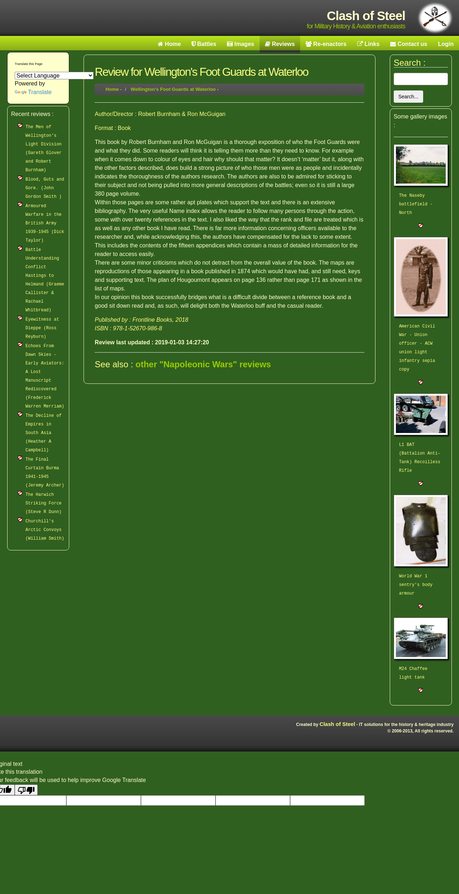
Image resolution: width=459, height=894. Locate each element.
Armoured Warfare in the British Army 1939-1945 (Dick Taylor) (44, 223)
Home (112, 89)
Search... (408, 96)
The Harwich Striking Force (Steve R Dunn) (43, 503)
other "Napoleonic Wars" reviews (203, 364)
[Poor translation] (26, 789)
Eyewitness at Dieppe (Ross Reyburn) (42, 328)
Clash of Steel (337, 724)
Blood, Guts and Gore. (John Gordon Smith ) (44, 188)
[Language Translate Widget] (54, 75)
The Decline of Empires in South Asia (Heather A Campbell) (43, 433)
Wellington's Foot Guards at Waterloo (173, 89)
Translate (33, 92)
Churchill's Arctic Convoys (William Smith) (44, 530)
